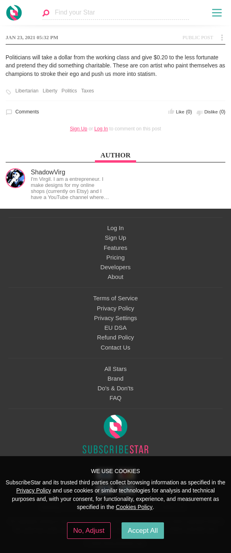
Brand (115, 378)
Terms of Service (115, 298)
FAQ (115, 398)
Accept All (143, 530)
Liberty (50, 91)
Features (116, 248)
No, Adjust (88, 530)
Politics (69, 91)
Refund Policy (115, 337)
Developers (115, 267)
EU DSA (115, 328)
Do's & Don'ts (116, 388)
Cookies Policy (134, 507)
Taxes (87, 91)
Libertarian (26, 91)
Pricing (115, 257)
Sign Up (78, 129)
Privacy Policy (115, 308)
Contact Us (115, 347)
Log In (101, 129)
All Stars (115, 369)
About (116, 277)
